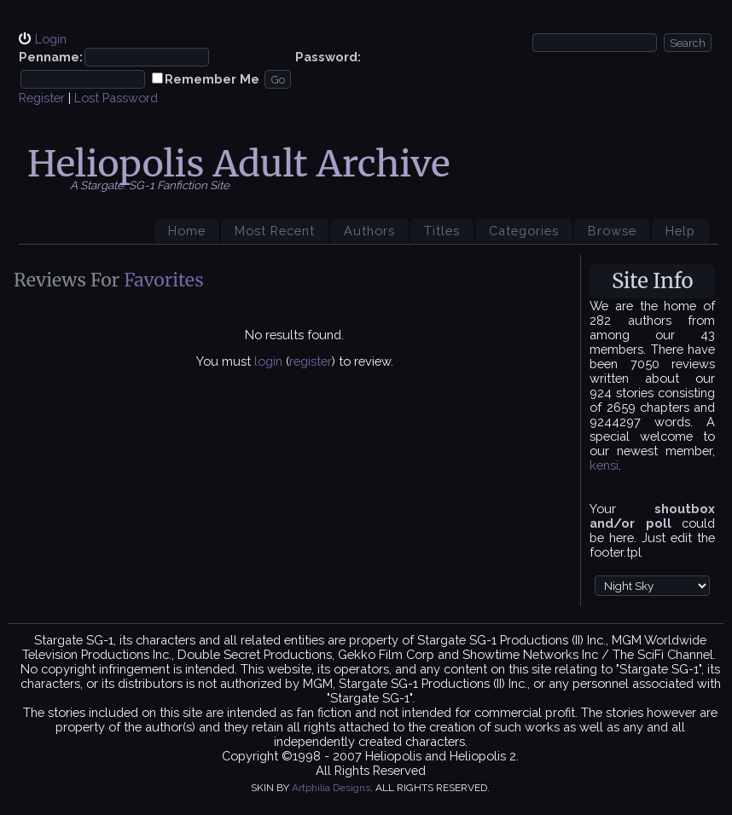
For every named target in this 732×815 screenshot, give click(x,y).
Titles (442, 230)
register (310, 361)
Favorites (163, 280)
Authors (369, 230)
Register (42, 97)
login (268, 361)
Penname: (51, 56)
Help (680, 230)
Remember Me (212, 79)
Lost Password (116, 97)
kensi (604, 465)
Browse (612, 230)
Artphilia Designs (331, 788)
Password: (328, 56)
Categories (524, 230)
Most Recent (275, 230)
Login (51, 39)
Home (187, 230)
